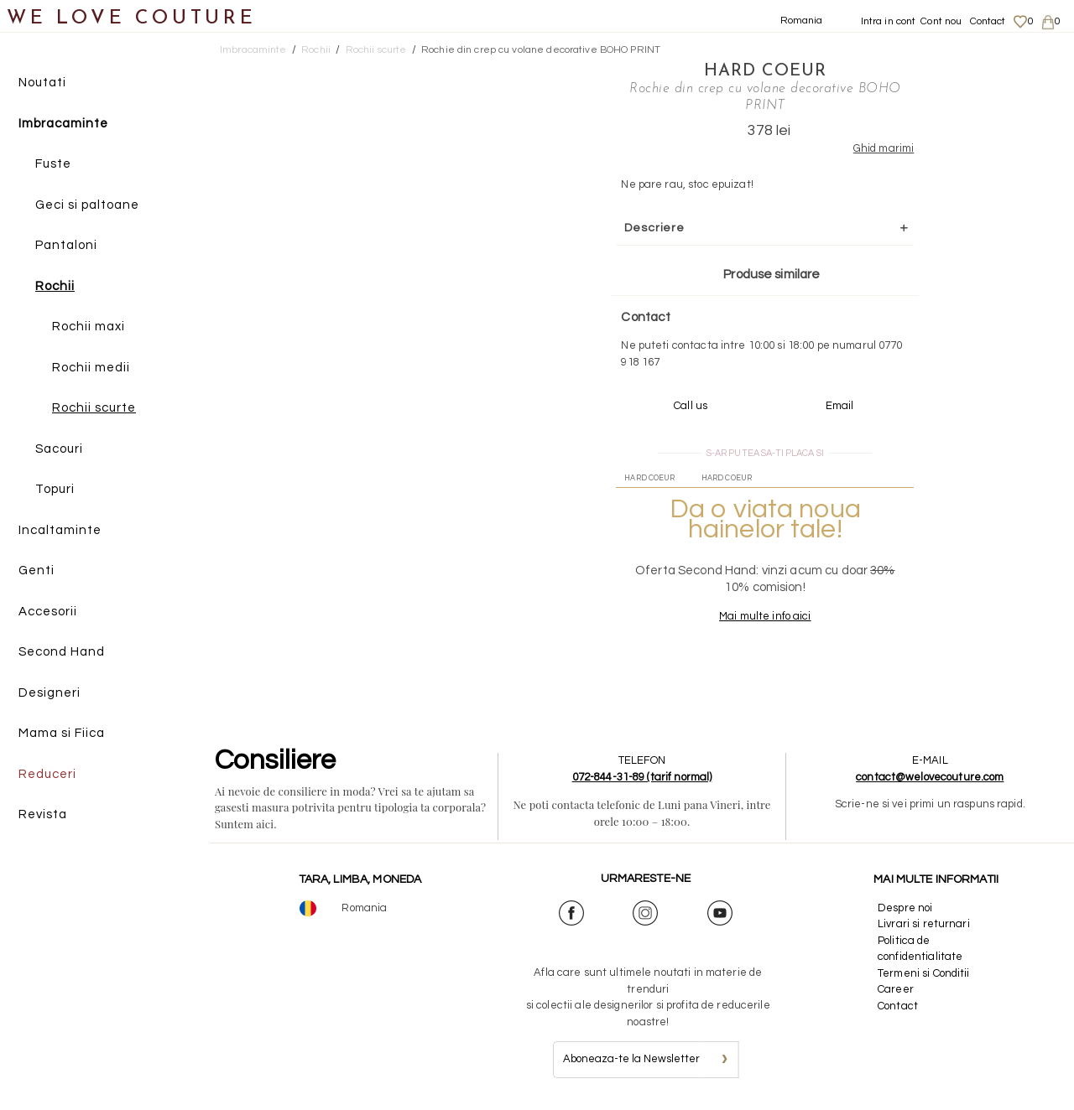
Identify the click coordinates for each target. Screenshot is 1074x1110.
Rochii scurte (94, 408)
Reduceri (47, 774)
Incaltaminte (60, 530)
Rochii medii (91, 367)
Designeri (49, 693)
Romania (801, 20)
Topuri (55, 489)
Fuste (53, 164)
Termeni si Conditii (923, 973)
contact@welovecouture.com (930, 777)
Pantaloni (66, 245)
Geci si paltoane (87, 205)
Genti (36, 570)
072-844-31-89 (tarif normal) (642, 777)
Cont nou (941, 21)
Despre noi (905, 908)
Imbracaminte (63, 123)
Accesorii (47, 611)
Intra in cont (888, 21)
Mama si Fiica (61, 733)
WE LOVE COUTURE (131, 19)
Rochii (55, 286)
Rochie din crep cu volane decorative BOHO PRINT (540, 49)
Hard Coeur (765, 71)
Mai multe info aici (765, 616)
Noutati (42, 82)
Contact (988, 21)
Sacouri (59, 449)
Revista (42, 814)
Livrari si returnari (924, 924)
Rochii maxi (88, 326)
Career (896, 989)
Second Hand (61, 652)
